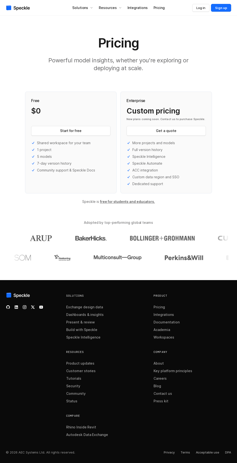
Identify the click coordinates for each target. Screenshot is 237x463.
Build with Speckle (81, 330)
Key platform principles (173, 371)
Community (76, 393)
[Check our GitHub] (8, 307)
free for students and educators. (127, 201)
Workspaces (164, 337)
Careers (160, 378)
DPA (228, 452)
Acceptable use (207, 452)
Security (73, 386)
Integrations (164, 314)
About (159, 363)
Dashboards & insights (85, 314)
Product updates (80, 363)
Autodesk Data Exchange (87, 435)
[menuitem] (82, 8)
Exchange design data (84, 307)
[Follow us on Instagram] (24, 307)
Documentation (167, 322)
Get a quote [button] (166, 131)
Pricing (159, 307)
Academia (162, 330)
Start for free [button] (71, 131)
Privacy (169, 452)
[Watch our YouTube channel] (41, 307)
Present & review (80, 322)
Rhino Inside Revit (81, 427)
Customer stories (81, 371)
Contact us (163, 393)
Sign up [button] (221, 8)
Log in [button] (200, 8)
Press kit (161, 401)
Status (71, 401)
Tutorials (73, 378)
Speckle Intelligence (83, 337)
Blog (157, 386)
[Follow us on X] (33, 307)
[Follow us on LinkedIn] (16, 307)
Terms (185, 452)
